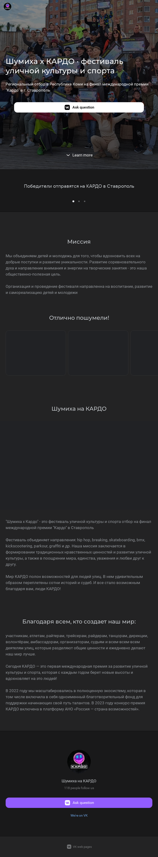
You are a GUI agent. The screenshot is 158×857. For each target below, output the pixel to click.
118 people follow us (79, 788)
